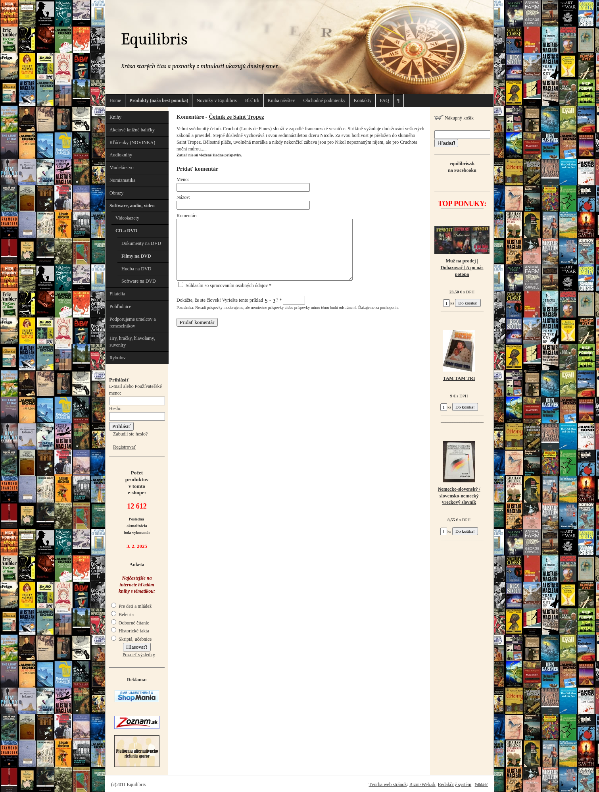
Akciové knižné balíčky (132, 130)
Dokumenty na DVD (141, 243)
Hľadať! (446, 143)
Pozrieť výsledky (139, 654)
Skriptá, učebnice (131, 639)
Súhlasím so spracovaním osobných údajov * (224, 285)
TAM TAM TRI (459, 378)
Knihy (115, 117)
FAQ (384, 100)
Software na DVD (138, 281)
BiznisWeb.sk (422, 784)
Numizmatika (122, 180)
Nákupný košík (454, 118)
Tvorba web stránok (388, 784)
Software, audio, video (132, 205)
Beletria (122, 614)
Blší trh (252, 100)
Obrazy (116, 193)
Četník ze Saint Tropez (236, 117)
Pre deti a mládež (131, 606)
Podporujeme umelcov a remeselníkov (132, 322)
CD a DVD (126, 230)
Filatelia (117, 294)
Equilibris (154, 39)
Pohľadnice (120, 306)
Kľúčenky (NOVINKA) (132, 142)
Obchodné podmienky (324, 100)
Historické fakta (130, 631)
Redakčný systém (454, 784)
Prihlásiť (481, 784)
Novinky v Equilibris (216, 100)
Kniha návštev (281, 100)
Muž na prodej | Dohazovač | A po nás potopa (462, 267)
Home (115, 100)
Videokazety (127, 218)
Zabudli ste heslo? (130, 434)
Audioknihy (120, 155)
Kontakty (363, 100)
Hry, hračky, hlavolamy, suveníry (132, 341)
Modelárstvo (121, 167)
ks (448, 303)
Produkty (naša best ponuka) (158, 100)
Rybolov (117, 357)
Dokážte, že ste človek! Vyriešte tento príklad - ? (241, 300)
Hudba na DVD (136, 269)
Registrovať (124, 447)
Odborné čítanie (130, 623)
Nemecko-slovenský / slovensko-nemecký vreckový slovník (459, 495)
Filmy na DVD (136, 256)
